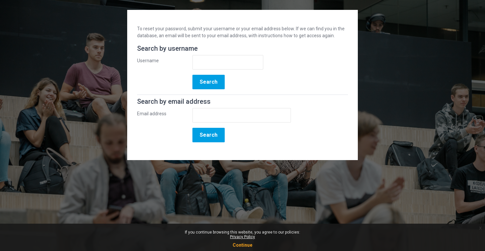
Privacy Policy (242, 237)
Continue (242, 245)
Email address (151, 113)
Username (148, 60)
